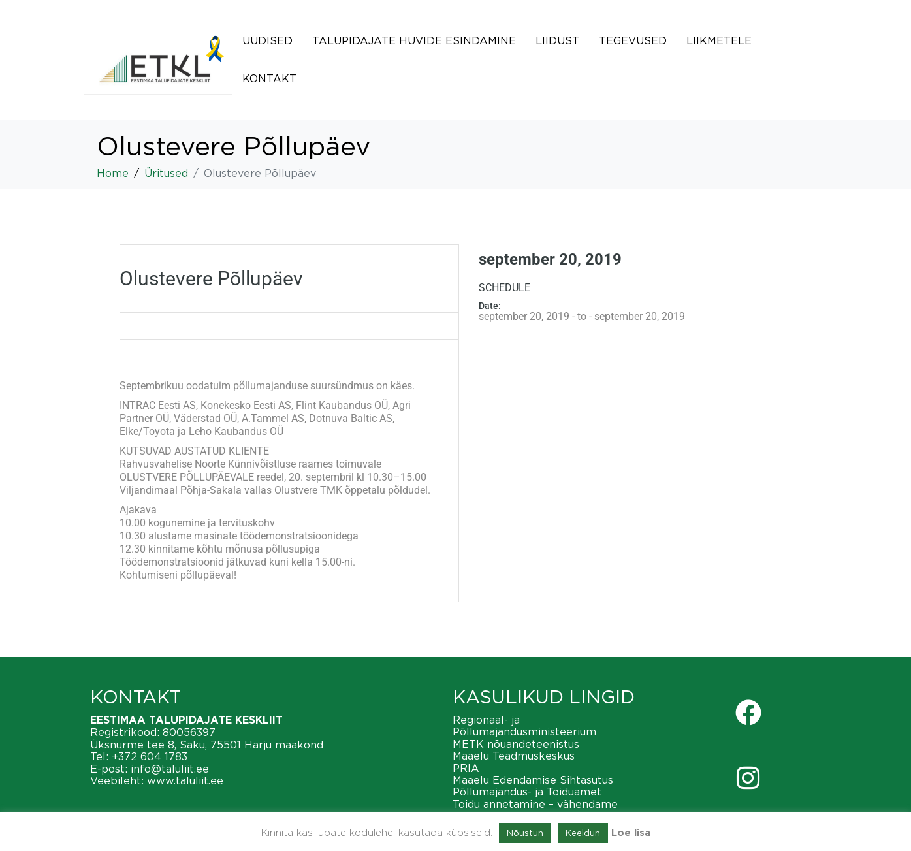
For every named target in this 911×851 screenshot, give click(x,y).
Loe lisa (630, 833)
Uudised (267, 40)
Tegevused (633, 40)
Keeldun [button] (583, 832)
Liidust (557, 40)
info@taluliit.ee (170, 769)
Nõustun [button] (525, 832)
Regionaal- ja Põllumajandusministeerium (524, 725)
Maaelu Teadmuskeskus (514, 756)
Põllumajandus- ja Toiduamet (527, 791)
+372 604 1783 (149, 756)
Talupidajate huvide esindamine (414, 40)
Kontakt (269, 78)
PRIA (466, 768)
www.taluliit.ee (185, 780)
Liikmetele (719, 40)
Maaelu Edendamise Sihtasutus (533, 780)
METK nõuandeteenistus (516, 744)
